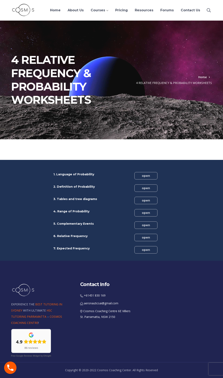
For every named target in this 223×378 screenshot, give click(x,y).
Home (202, 77)
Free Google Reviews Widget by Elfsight (31, 356)
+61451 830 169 (93, 295)
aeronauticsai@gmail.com (99, 303)
